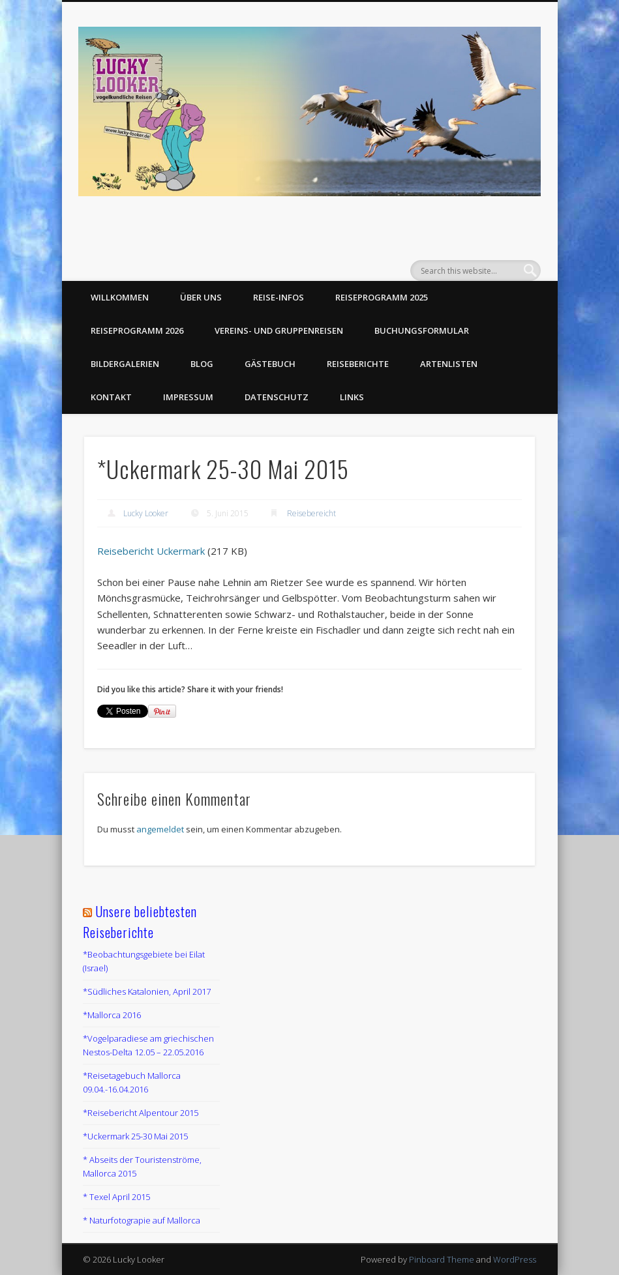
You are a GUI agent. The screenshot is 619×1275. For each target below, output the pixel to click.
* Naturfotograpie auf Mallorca (141, 1220)
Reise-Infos (278, 297)
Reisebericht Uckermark (151, 550)
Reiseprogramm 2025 (381, 297)
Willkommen (120, 297)
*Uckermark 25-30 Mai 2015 (135, 1136)
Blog (201, 364)
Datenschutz (277, 397)
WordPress (514, 1259)
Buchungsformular (421, 330)
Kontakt (111, 397)
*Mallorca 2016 (112, 1015)
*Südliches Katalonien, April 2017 (147, 991)
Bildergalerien (125, 364)
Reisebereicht (311, 513)
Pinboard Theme (441, 1259)
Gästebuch (270, 364)
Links (352, 397)
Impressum (188, 397)
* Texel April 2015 (116, 1197)
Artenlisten (448, 364)
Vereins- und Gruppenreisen (279, 330)
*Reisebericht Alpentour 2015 (140, 1113)
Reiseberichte (358, 364)
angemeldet (160, 829)
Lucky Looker (145, 513)
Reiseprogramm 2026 (137, 330)
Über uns (201, 297)
